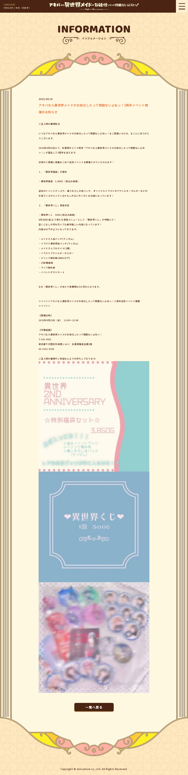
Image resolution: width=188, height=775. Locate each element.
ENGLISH (8, 7)
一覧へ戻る (94, 707)
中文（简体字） (23, 7)
